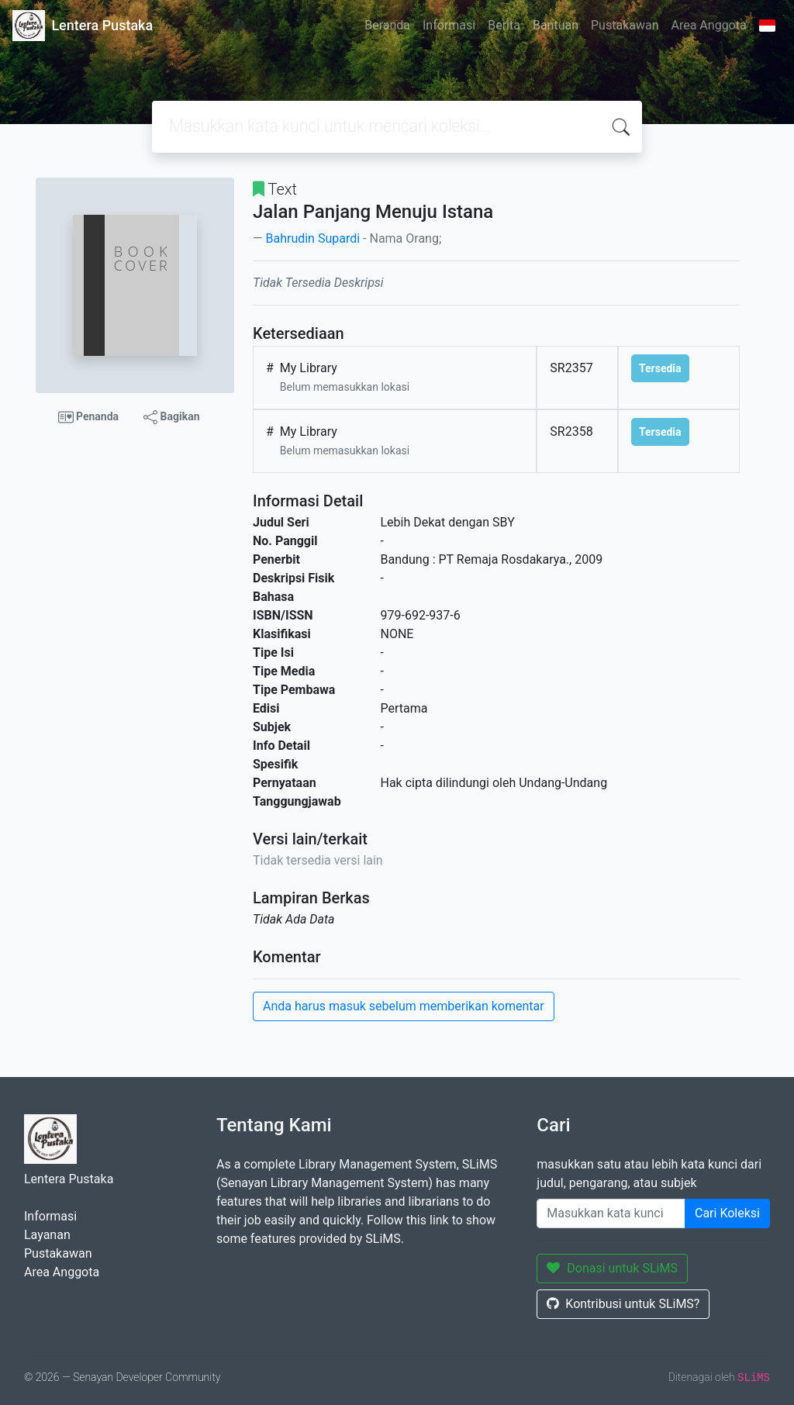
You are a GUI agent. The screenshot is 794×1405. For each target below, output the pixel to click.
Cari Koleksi (727, 1213)
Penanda (88, 417)
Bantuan (555, 25)
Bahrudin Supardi (312, 238)
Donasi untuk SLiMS (612, 1268)
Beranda (387, 25)
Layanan (47, 1234)
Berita (504, 25)
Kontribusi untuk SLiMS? (623, 1303)
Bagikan (171, 417)
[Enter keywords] (611, 1213)
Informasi (449, 25)
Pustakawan (624, 25)
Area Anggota (709, 25)
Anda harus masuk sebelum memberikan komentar (403, 1006)
